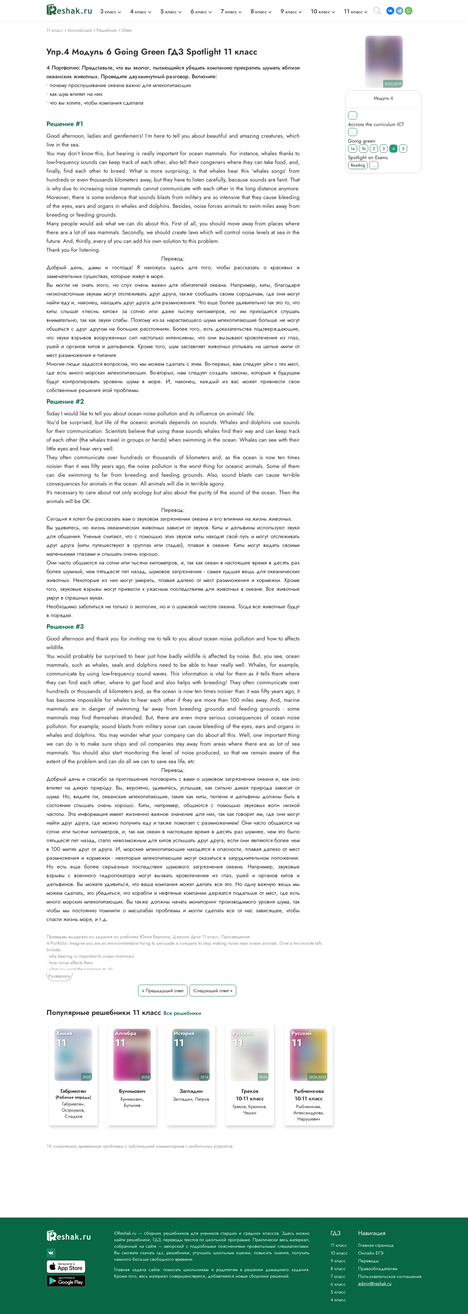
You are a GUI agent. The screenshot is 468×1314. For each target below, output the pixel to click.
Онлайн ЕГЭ (371, 1253)
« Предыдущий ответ (163, 990)
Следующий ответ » (212, 990)
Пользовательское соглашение (390, 1276)
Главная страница (376, 1245)
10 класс (339, 1253)
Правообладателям (377, 1268)
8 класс (338, 1268)
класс (108, 11)
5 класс (338, 1292)
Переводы (368, 1260)
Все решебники (182, 1012)
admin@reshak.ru (374, 1283)
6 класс (338, 1284)
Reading (358, 165)
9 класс (338, 1260)
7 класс (338, 1276)
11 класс (339, 1245)
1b (363, 148)
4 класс (338, 1299)
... (353, 115)
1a (353, 148)
